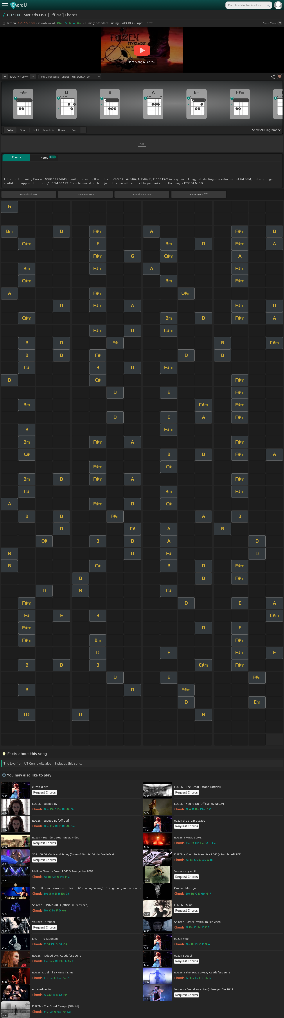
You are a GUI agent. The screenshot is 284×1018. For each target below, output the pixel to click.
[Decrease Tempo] (5, 76)
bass (74, 130)
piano (23, 130)
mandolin (48, 130)
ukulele (36, 130)
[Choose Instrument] (83, 130)
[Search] (268, 5)
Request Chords (44, 792)
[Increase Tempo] (33, 76)
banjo (61, 130)
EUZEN (13, 15)
